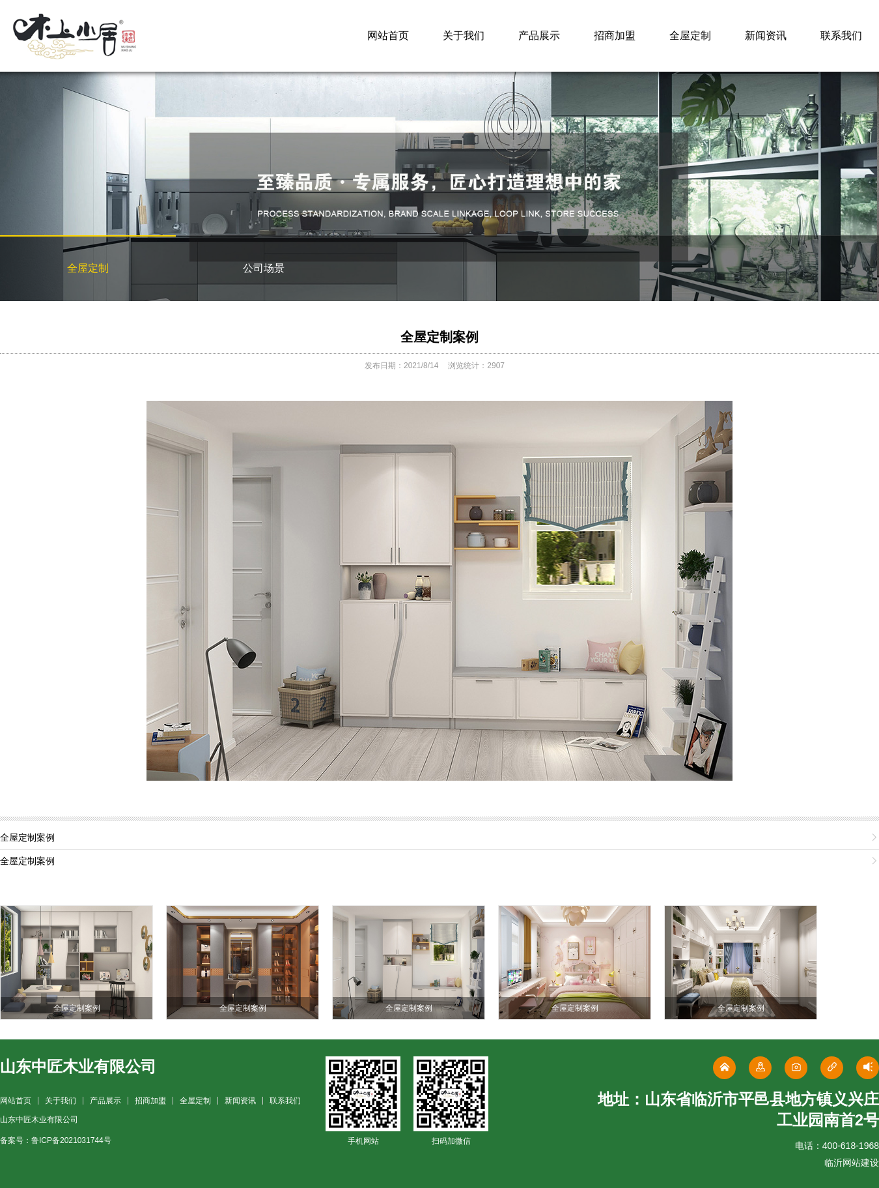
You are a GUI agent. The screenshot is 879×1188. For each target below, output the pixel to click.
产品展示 (539, 35)
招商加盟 (614, 35)
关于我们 (463, 35)
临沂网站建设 (851, 1162)
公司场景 (264, 268)
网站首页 (388, 35)
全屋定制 (690, 35)
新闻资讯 (766, 35)
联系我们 (841, 35)
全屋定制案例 (439, 337)
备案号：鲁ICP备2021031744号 (55, 1140)
